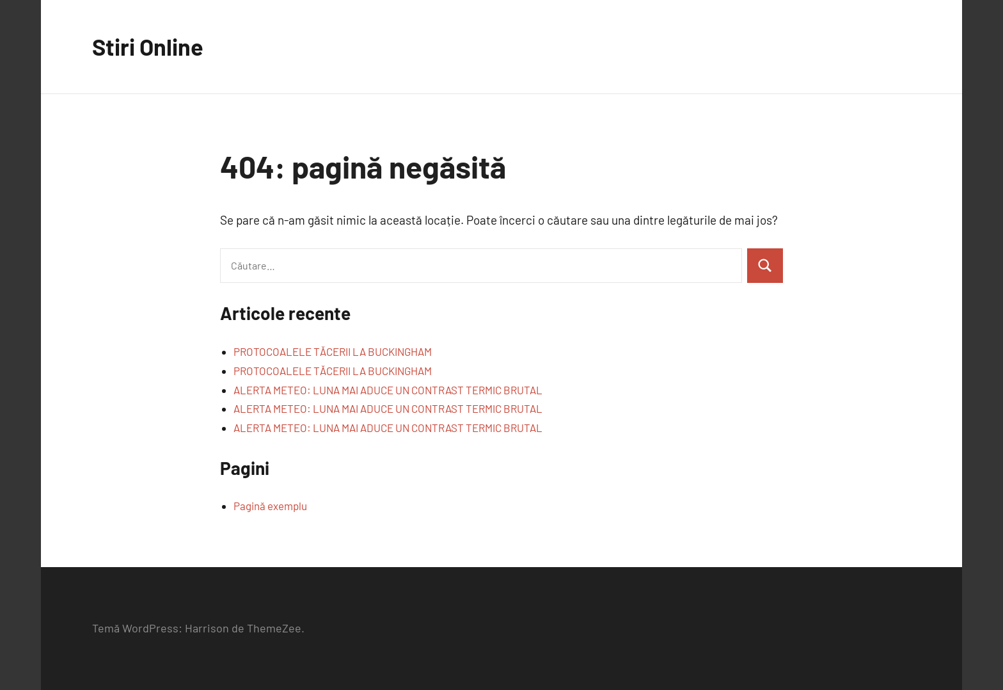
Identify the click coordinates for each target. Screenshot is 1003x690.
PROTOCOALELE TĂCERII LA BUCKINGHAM (332, 351)
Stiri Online (147, 46)
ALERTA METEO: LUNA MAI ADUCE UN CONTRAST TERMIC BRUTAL (387, 389)
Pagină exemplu (270, 505)
